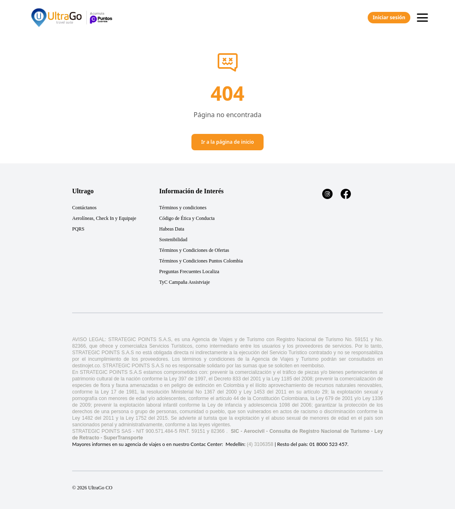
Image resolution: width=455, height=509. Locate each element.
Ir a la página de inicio (227, 141)
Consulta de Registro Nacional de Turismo (319, 431)
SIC (235, 431)
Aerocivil (254, 431)
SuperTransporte (123, 438)
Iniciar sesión (389, 17)
